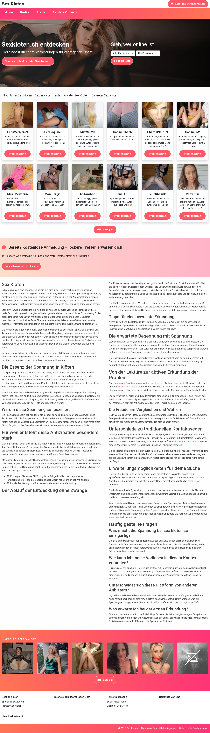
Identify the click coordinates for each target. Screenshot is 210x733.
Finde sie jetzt (122, 61)
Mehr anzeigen (105, 229)
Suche (41, 12)
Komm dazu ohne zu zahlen (21, 266)
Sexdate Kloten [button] (64, 12)
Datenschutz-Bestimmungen (193, 728)
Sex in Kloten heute (48, 95)
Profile (24, 12)
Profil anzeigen (17, 153)
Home (9, 12)
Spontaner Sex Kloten (17, 95)
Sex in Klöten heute (127, 386)
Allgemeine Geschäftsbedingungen (158, 728)
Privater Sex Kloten (76, 95)
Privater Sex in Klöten (186, 441)
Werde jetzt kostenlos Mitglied (188, 3)
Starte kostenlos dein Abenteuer (28, 61)
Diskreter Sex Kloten (104, 95)
